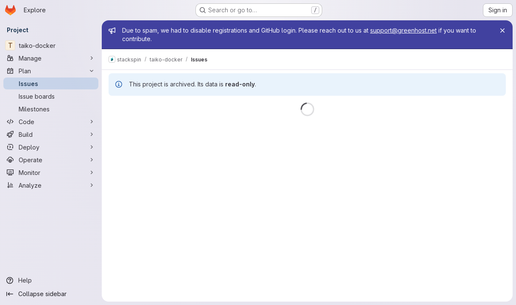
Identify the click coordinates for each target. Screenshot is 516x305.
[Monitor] (50, 172)
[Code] (50, 122)
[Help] (50, 280)
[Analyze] (50, 185)
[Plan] (50, 71)
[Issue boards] (50, 96)
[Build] (50, 134)
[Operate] (50, 160)
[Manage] (50, 58)
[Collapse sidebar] (50, 294)
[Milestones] (50, 109)
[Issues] (50, 83)
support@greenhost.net (403, 30)
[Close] (502, 30)
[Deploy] (50, 147)
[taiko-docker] (50, 45)
